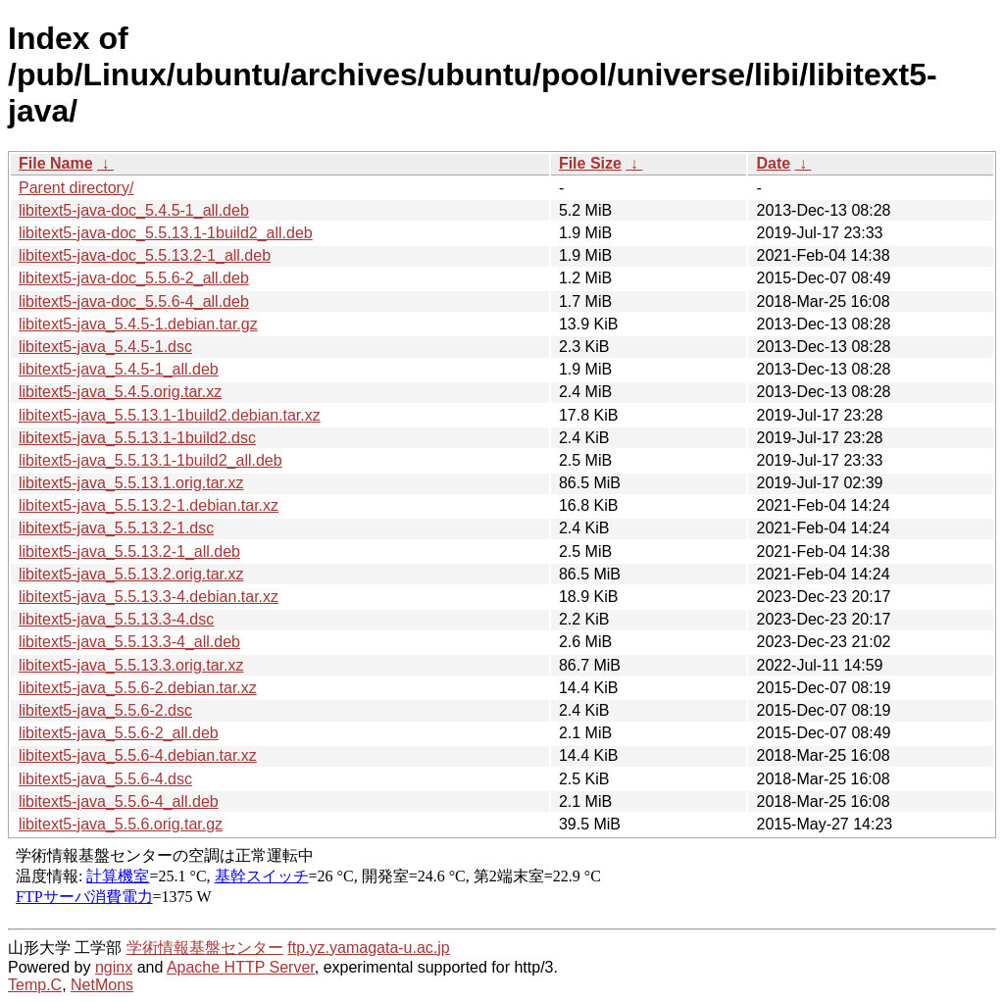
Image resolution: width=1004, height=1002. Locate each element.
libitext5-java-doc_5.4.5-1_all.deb (134, 210)
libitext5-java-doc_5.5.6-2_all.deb (134, 278)
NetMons (102, 985)
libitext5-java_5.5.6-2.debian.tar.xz (138, 687)
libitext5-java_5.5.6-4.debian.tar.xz (138, 755)
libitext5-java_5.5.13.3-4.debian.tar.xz (148, 596)
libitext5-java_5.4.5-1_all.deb (119, 369)
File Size (590, 163)
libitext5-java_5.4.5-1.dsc (105, 346)
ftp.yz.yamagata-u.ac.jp (368, 947)
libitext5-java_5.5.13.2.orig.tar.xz (131, 574)
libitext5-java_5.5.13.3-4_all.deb (129, 641)
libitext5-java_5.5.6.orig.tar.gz (121, 824)
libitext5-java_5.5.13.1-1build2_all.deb (150, 460)
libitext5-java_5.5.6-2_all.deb (119, 733)
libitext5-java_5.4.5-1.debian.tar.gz (138, 324)
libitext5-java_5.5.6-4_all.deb (119, 801)
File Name (56, 163)
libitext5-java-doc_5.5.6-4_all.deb (134, 301)
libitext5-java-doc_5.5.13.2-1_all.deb (145, 255)
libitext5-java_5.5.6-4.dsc (105, 779)
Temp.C (35, 985)
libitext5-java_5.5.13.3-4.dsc (116, 619)
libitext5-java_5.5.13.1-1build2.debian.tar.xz (170, 415)
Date (773, 163)
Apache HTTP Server (241, 967)
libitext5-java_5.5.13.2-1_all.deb (129, 551)
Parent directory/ (76, 187)
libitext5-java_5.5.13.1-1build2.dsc (137, 437)
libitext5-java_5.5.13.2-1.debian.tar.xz (148, 505)
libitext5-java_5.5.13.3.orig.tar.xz (131, 665)
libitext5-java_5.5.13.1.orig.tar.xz (131, 483)
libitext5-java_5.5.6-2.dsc (105, 710)
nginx (113, 967)
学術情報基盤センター (204, 947)
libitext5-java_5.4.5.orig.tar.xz (120, 391)
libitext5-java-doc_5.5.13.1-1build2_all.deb (166, 233)
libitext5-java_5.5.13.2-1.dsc (116, 528)
